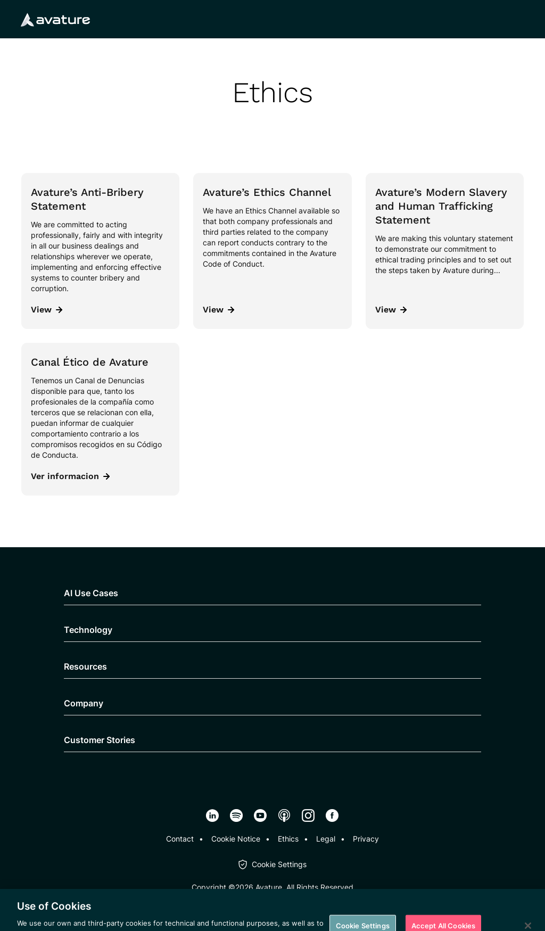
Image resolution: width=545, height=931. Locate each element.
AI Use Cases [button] (91, 593)
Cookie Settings (279, 864)
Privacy (366, 838)
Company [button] (83, 703)
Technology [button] (88, 629)
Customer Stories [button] (99, 740)
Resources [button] (85, 666)
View (46, 309)
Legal (325, 838)
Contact (180, 838)
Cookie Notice (235, 838)
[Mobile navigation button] (517, 19)
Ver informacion (70, 476)
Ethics (288, 838)
